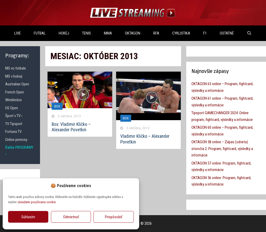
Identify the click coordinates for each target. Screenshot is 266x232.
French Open (14, 92)
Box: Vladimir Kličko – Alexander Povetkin (71, 127)
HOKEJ (64, 33)
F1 (205, 33)
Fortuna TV (13, 131)
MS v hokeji (13, 76)
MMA (108, 33)
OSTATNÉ (227, 33)
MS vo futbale (15, 68)
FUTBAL (40, 33)
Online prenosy (16, 139)
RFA (156, 33)
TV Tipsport (13, 123)
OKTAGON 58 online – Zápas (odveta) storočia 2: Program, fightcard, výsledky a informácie (222, 149)
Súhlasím (28, 217)
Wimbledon (13, 100)
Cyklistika (181, 33)
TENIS (86, 33)
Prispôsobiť (113, 217)
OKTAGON (132, 33)
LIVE (17, 33)
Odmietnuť (71, 217)
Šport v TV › (13, 115)
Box (126, 118)
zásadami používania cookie (36, 202)
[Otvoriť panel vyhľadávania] (249, 33)
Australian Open (17, 84)
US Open (11, 108)
